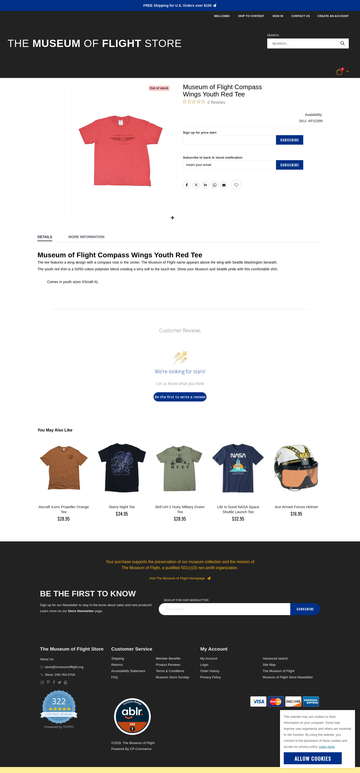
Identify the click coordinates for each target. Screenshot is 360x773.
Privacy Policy (210, 677)
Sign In (277, 15)
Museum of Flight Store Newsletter (288, 677)
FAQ (114, 677)
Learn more (327, 747)
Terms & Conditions (170, 671)
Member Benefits (168, 658)
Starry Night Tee (122, 507)
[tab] (49, 237)
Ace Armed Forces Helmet (296, 507)
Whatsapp (215, 190)
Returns (117, 665)
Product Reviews (168, 665)
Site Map (269, 665)
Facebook (187, 190)
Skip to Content (251, 15)
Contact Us (301, 15)
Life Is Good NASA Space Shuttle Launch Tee (238, 509)
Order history (209, 671)
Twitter (196, 190)
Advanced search (275, 658)
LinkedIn (206, 190)
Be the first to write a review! (180, 396)
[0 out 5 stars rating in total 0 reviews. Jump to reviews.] (204, 103)
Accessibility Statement (128, 671)
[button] (24, 72)
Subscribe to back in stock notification (215, 162)
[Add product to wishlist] (236, 189)
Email (224, 190)
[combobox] (308, 43)
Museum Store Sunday (172, 677)
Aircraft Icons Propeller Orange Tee (63, 509)
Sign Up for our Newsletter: (186, 600)
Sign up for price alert (201, 136)
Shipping (117, 658)
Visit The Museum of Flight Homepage (180, 578)
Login (204, 665)
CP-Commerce (141, 749)
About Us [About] (47, 659)
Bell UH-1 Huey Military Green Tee (180, 509)
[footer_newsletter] (224, 609)
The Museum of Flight (278, 671)
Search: (273, 35)
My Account (208, 658)
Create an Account (333, 15)
